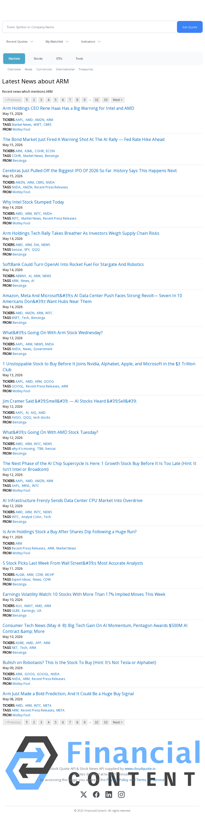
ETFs (59, 58)
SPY (27, 249)
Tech (25, 318)
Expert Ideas (21, 579)
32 (96, 100)
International (65, 69)
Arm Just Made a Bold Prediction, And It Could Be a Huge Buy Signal (68, 694)
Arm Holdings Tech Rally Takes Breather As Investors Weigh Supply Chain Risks (81, 233)
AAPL (19, 120)
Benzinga (52, 155)
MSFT (37, 124)
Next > (118, 100)
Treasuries (86, 69)
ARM (49, 120)
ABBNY (20, 276)
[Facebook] (96, 795)
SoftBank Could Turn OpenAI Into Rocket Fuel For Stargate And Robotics (73, 264)
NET (15, 647)
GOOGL (17, 386)
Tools (79, 58)
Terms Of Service (150, 779)
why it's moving (23, 448)
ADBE (19, 643)
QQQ (36, 249)
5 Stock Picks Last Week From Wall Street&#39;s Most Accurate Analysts (73, 563)
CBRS (47, 124)
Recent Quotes (16, 41)
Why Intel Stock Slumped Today (33, 202)
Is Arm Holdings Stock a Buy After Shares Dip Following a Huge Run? (70, 532)
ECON (50, 151)
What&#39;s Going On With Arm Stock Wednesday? (53, 332)
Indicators (88, 41)
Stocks (38, 58)
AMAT (28, 606)
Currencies (44, 69)
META (47, 705)
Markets (14, 58)
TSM (40, 448)
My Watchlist (54, 41)
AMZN (39, 120)
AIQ (33, 412)
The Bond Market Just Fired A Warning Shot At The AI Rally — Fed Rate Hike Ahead (83, 139)
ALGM (19, 574)
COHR (39, 151)
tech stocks (41, 417)
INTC (37, 213)
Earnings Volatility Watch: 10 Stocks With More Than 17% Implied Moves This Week (84, 594)
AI (30, 276)
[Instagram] (121, 795)
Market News (21, 124)
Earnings (28, 610)
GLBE (15, 610)
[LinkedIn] (108, 795)
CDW (39, 574)
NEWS (45, 244)
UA (39, 610)
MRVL (26, 485)
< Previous (13, 100)
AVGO (16, 417)
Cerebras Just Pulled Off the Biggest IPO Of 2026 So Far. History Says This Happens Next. (90, 170)
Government (42, 349)
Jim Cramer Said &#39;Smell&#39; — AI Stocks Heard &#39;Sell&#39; (70, 401)
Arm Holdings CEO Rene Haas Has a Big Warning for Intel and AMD (68, 108)
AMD (29, 120)
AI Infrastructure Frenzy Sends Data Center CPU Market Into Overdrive (73, 500)
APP (38, 643)
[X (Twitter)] (83, 795)
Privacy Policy (117, 779)
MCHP (49, 574)
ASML (29, 151)
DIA (36, 244)
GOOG (49, 381)
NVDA (50, 182)
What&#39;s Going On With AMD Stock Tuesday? (50, 432)
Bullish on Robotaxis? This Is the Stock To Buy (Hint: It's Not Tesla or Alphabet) (79, 662)
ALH (18, 606)
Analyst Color (31, 517)
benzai (17, 249)
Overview (14, 69)
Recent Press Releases (51, 187)
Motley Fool (21, 129)
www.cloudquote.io (140, 768)
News (28, 69)
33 (106, 100)
